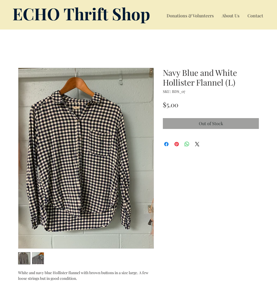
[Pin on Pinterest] (176, 144)
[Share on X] (197, 144)
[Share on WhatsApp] (187, 144)
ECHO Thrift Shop (81, 13)
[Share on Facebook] (166, 144)
